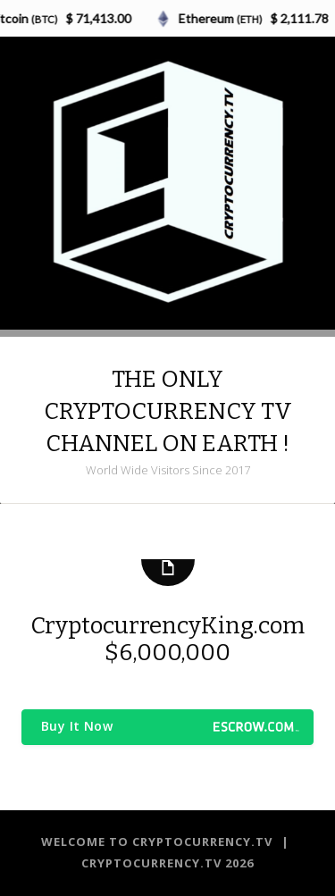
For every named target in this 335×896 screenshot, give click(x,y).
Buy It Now (77, 725)
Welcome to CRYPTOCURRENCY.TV (158, 841)
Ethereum (222, 18)
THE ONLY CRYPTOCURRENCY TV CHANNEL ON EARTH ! (168, 411)
